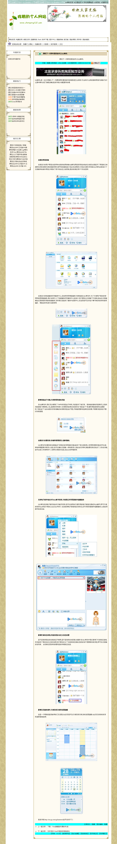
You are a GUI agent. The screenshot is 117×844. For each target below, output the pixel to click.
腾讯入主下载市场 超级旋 (18, 154)
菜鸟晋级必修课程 (18, 99)
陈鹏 (48, 63)
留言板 (66, 39)
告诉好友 (84, 833)
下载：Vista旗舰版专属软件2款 (57, 827)
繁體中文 (105, 2)
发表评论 (66, 833)
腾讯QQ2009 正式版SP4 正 (18, 164)
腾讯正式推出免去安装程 (18, 161)
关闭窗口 (103, 833)
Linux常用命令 (17, 102)
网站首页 (12, 39)
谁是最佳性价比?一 (18, 88)
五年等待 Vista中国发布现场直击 (58, 831)
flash (39, 39)
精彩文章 (27, 39)
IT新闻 (46, 44)
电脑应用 (19, 39)
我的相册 (86, 39)
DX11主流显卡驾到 (18, 90)
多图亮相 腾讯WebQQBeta (18, 157)
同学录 (79, 39)
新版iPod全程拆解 (18, 95)
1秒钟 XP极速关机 (18, 116)
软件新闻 (54, 44)
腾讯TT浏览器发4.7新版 (18, 145)
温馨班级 (34, 39)
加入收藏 (75, 833)
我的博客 (73, 39)
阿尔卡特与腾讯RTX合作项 (18, 159)
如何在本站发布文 (18, 121)
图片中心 (52, 39)
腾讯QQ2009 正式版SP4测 (18, 147)
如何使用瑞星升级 (18, 119)
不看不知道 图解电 (18, 97)
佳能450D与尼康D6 (18, 92)
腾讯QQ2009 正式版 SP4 (18, 166)
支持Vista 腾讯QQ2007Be (18, 152)
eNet (59, 63)
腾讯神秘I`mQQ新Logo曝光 (18, 150)
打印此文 (94, 833)
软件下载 (45, 39)
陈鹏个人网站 (28, 44)
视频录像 (60, 39)
